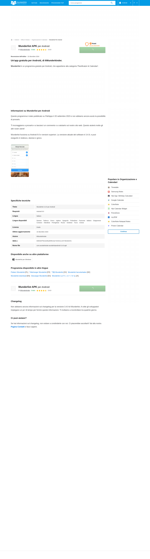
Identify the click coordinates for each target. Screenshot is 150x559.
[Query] (92, 3)
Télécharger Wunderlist (38, 272)
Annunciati (29, 430)
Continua (123, 231)
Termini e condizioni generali (21, 434)
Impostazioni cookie (106, 434)
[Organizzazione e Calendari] (39, 40)
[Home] (11, 40)
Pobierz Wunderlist (18, 272)
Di (24, 49)
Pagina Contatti (18, 327)
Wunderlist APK (33, 46)
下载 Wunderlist (57, 272)
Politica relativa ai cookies (44, 434)
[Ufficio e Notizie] (25, 40)
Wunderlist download (18, 276)
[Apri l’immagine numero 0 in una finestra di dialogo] (20, 161)
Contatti (19, 430)
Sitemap (39, 430)
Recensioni (44, 3)
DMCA (93, 434)
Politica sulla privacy (64, 434)
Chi (12, 430)
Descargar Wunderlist (39, 276)
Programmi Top (57, 3)
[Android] (16, 40)
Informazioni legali (81, 434)
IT (136, 3)
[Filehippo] (18, 3)
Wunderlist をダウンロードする (63, 276)
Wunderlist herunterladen (77, 272)
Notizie (34, 3)
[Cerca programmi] (112, 3)
